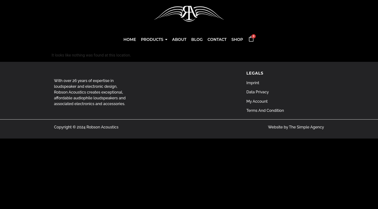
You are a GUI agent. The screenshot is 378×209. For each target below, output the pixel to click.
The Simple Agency (306, 127)
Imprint (252, 83)
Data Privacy (257, 92)
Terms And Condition (265, 110)
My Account (257, 101)
